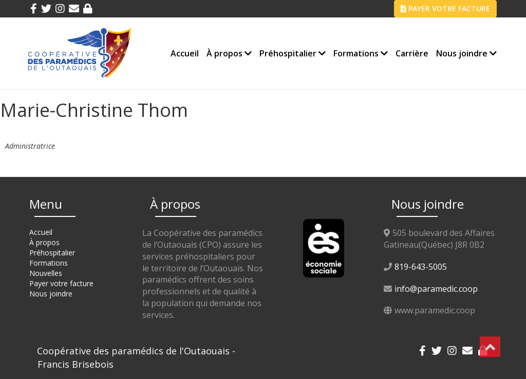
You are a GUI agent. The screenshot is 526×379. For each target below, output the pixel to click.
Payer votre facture (61, 283)
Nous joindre (466, 53)
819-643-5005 (420, 266)
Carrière (412, 53)
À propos (229, 53)
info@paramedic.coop (436, 288)
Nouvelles (45, 273)
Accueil (185, 53)
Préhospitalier (292, 53)
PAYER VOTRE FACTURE (445, 8)
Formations (360, 53)
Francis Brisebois (75, 364)
